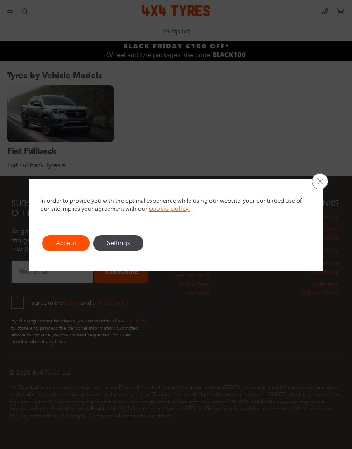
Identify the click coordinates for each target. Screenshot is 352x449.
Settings (118, 243)
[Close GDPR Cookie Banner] (320, 181)
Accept (66, 243)
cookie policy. (169, 208)
